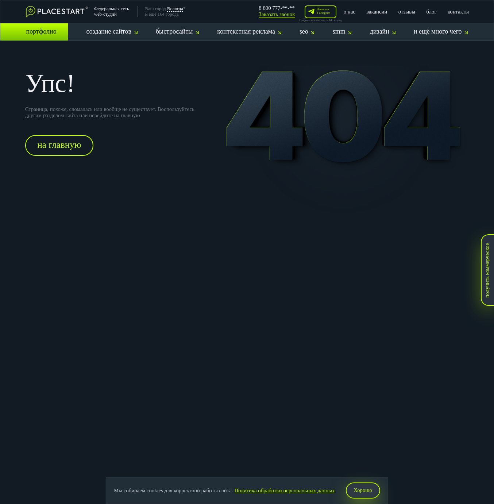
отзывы (407, 12)
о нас (349, 12)
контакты (458, 12)
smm (342, 31)
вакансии (376, 12)
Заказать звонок (277, 14)
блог (432, 12)
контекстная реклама (249, 31)
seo (307, 31)
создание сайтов (112, 31)
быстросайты (177, 31)
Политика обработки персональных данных (285, 490)
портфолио (41, 31)
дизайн (382, 31)
